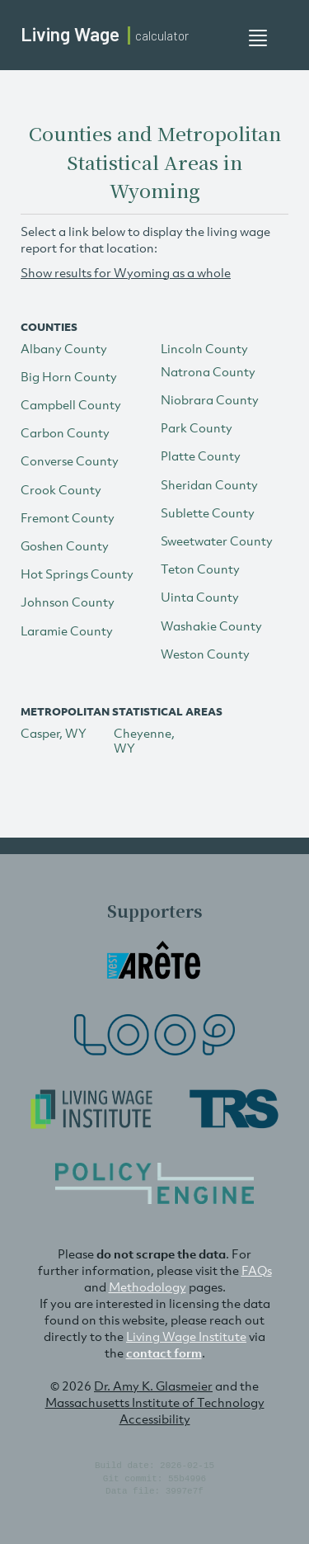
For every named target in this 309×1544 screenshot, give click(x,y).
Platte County (201, 455)
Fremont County (68, 517)
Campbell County (71, 404)
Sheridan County (209, 484)
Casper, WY (54, 733)
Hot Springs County (77, 573)
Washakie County (211, 625)
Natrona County (208, 371)
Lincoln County (204, 348)
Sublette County (208, 512)
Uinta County (200, 596)
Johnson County (68, 601)
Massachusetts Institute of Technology (155, 1402)
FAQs (256, 1270)
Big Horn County (69, 376)
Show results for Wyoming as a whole (126, 272)
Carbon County (65, 432)
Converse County (70, 460)
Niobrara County (210, 399)
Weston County (205, 653)
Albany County (64, 348)
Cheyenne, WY (144, 740)
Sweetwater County (217, 540)
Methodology (147, 1286)
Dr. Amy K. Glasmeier (153, 1385)
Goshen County (65, 545)
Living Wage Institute (186, 1336)
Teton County (200, 568)
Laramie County (67, 630)
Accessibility (154, 1418)
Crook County (61, 489)
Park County (196, 427)
